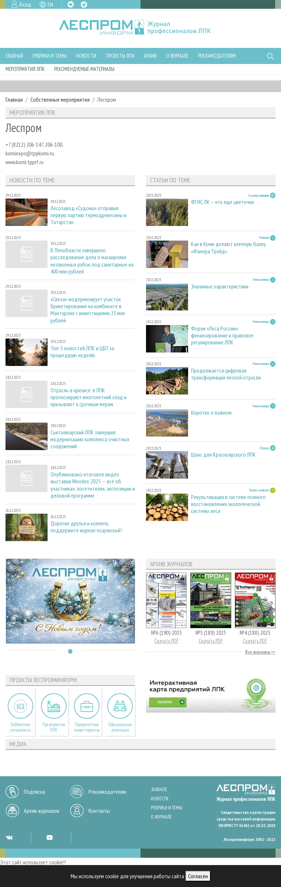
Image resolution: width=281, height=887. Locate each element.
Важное (159, 789)
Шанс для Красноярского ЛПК (223, 454)
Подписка (34, 791)
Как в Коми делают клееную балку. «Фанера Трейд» (228, 247)
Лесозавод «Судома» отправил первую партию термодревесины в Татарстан (88, 215)
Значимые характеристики (219, 286)
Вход (25, 4)
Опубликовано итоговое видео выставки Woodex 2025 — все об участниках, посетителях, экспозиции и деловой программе (92, 485)
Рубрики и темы (50, 55)
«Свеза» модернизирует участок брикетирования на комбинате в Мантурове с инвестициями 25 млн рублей (87, 310)
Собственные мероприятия (60, 99)
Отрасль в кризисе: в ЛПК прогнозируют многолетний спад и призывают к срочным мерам (88, 397)
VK (70, 4)
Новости (86, 55)
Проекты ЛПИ (120, 55)
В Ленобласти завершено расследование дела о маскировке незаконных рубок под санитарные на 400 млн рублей (92, 261)
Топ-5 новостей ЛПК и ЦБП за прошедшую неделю (82, 352)
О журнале (177, 55)
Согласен (198, 876)
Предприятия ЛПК (53, 727)
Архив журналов (41, 810)
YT (49, 837)
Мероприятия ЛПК (25, 68)
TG (84, 4)
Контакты (99, 810)
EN (50, 4)
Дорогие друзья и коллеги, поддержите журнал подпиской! (86, 527)
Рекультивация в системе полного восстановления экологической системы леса (228, 504)
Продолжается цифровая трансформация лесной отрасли (226, 374)
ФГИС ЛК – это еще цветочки (222, 202)
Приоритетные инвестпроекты (87, 727)
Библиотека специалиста (20, 727)
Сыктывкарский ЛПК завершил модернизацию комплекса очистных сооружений (90, 439)
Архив (150, 55)
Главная (14, 55)
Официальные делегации (120, 727)
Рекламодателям (217, 55)
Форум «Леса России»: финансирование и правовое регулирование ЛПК (222, 335)
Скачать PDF (166, 640)
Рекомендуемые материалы (84, 68)
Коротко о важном (211, 412)
